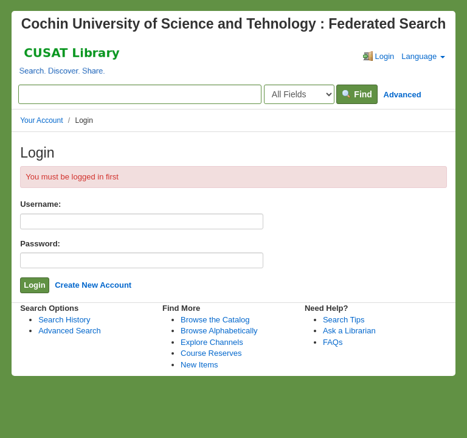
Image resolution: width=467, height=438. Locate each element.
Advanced (402, 94)
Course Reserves (211, 353)
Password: (40, 243)
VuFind (41, 59)
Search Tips (344, 319)
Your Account (41, 120)
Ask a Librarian (349, 330)
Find (357, 94)
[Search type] (299, 94)
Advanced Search (69, 330)
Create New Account (93, 285)
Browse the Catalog (215, 319)
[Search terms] (139, 94)
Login (378, 56)
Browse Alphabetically (219, 330)
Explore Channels (212, 342)
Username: (40, 204)
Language (423, 56)
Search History (64, 319)
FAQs (333, 342)
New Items (199, 364)
